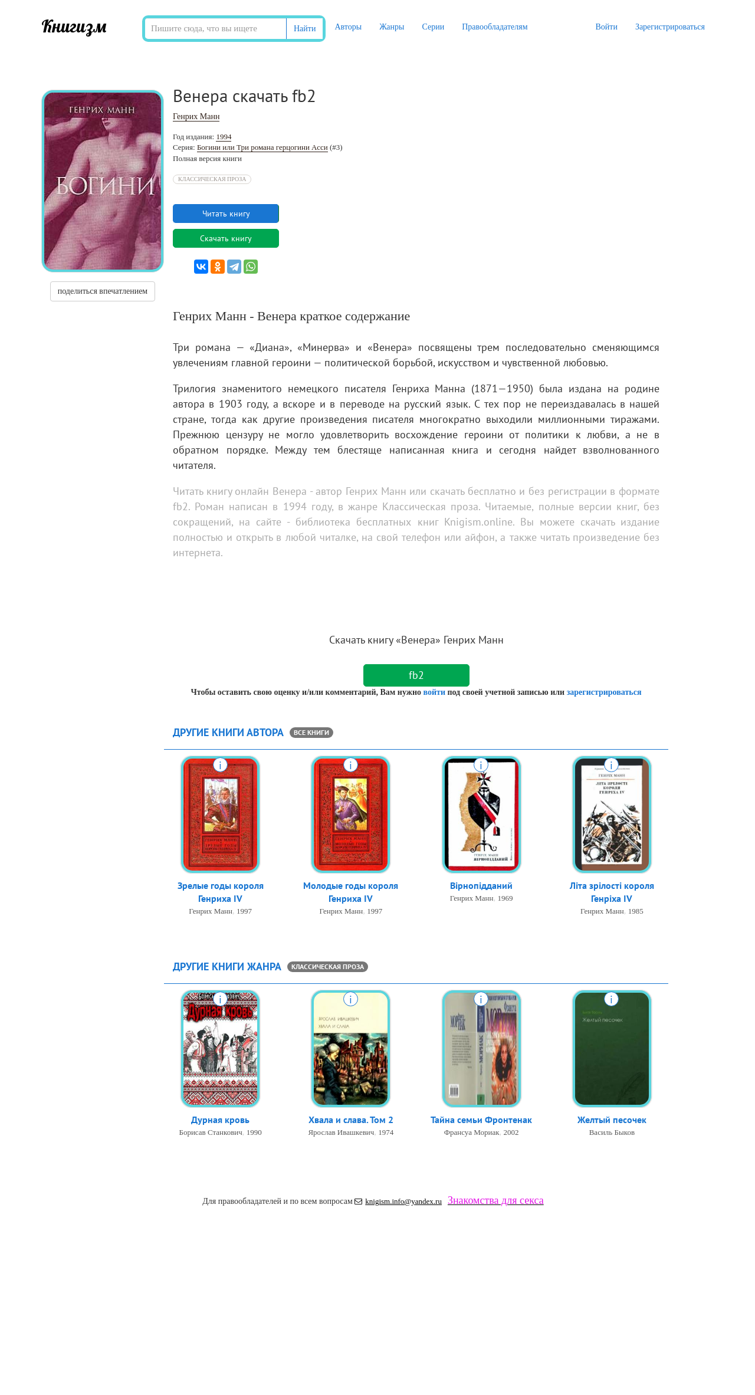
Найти (305, 28)
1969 (505, 898)
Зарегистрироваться (670, 26)
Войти (606, 26)
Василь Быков (612, 1132)
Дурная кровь (220, 1120)
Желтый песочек (611, 1120)
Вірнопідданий (481, 886)
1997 (244, 912)
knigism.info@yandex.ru (398, 1201)
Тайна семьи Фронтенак (481, 1120)
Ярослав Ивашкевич (341, 1132)
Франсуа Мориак (472, 1132)
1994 (223, 136)
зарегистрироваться (604, 692)
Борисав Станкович (210, 1132)
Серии (433, 26)
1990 (254, 1132)
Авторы (348, 26)
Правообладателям (494, 26)
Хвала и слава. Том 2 (350, 1120)
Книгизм (74, 26)
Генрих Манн (196, 116)
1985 (636, 912)
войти (434, 692)
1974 (385, 1132)
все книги (311, 732)
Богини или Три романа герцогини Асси (262, 147)
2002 (510, 1132)
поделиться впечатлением (102, 291)
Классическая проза (212, 179)
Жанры (391, 26)
